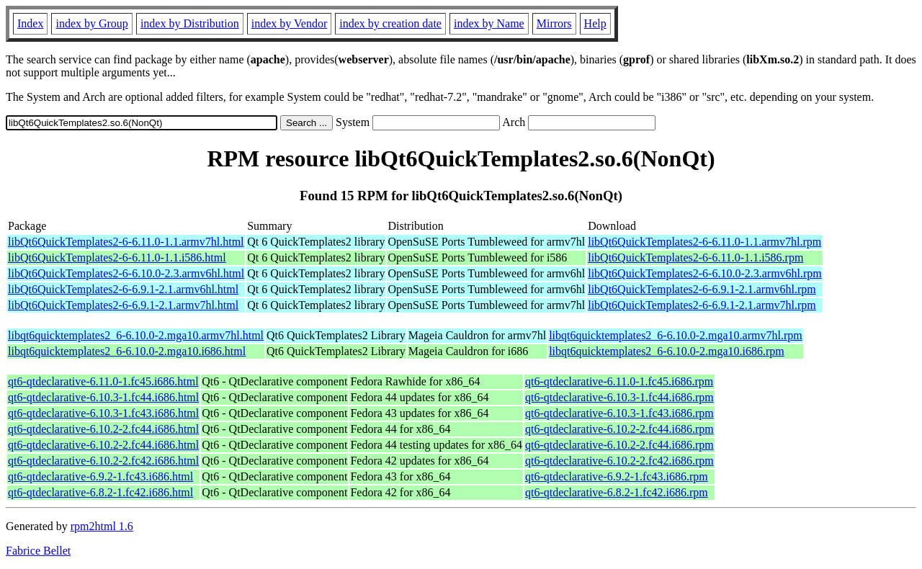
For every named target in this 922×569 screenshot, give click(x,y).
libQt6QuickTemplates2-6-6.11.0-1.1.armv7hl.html (126, 242)
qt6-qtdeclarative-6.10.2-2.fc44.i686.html (103, 429)
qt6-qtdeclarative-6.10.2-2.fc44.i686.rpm (619, 429)
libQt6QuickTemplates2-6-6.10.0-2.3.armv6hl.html (126, 273)
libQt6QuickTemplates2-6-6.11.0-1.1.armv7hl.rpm (704, 242)
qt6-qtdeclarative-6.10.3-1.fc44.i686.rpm (619, 397)
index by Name (489, 23)
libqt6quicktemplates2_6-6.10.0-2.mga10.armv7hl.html (136, 335)
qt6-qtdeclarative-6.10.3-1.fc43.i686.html (103, 413)
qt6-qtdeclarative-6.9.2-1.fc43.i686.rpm (616, 476)
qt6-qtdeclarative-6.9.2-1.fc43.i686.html (100, 476)
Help (595, 23)
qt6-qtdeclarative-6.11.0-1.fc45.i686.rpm (619, 381)
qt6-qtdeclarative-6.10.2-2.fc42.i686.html (103, 460)
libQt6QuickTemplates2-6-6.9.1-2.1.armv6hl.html (123, 289)
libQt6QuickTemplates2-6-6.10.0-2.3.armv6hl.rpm (705, 273)
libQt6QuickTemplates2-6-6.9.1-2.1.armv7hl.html (123, 305)
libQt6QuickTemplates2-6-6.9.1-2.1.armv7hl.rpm (702, 305)
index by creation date (390, 23)
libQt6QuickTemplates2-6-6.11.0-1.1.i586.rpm (695, 257)
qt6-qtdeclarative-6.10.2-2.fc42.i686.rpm (619, 460)
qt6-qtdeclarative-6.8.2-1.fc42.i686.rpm (616, 492)
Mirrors (554, 23)
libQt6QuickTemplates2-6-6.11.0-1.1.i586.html (117, 257)
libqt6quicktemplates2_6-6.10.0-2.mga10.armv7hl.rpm (675, 335)
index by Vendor (289, 23)
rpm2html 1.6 (102, 526)
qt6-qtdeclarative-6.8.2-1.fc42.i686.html (100, 492)
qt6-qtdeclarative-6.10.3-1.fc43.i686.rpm (619, 413)
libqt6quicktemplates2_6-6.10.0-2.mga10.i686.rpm (666, 351)
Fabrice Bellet (38, 551)
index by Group (91, 23)
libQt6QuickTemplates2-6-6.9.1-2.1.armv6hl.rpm (702, 289)
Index (30, 23)
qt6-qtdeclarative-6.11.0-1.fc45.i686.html (103, 381)
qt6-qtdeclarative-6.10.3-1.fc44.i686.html (103, 397)
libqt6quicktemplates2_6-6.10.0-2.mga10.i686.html (127, 351)
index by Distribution (189, 23)
